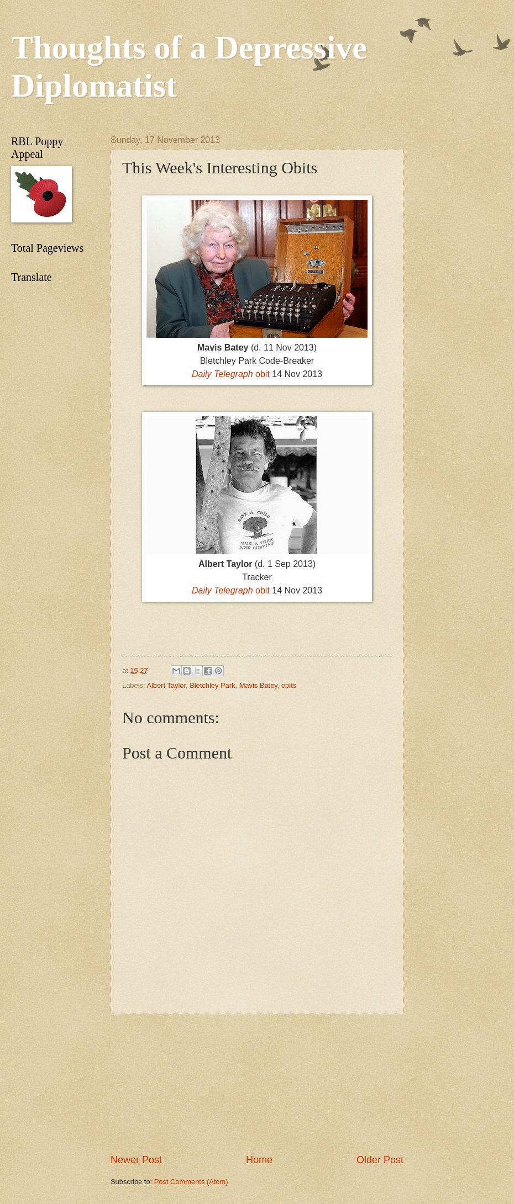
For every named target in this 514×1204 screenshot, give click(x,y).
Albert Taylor (166, 685)
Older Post (379, 1159)
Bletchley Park (212, 685)
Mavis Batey (258, 685)
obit (231, 374)
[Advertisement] (257, 1083)
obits (288, 685)
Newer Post (136, 1159)
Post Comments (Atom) (191, 1182)
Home (259, 1159)
